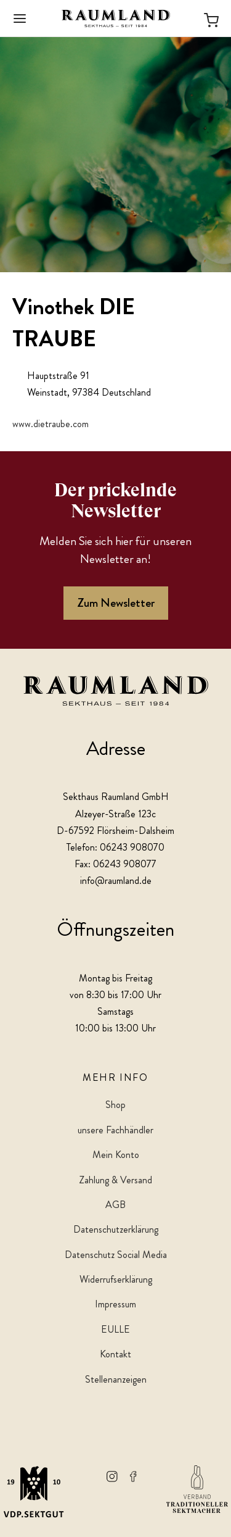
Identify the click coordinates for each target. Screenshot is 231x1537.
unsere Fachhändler (115, 1130)
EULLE (115, 1329)
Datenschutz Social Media (116, 1255)
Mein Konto (115, 1155)
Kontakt (115, 1354)
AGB (115, 1205)
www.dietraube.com (50, 424)
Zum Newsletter (116, 603)
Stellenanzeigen (116, 1379)
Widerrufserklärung (115, 1279)
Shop (115, 1105)
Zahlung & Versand (115, 1180)
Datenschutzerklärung (115, 1229)
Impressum (115, 1304)
